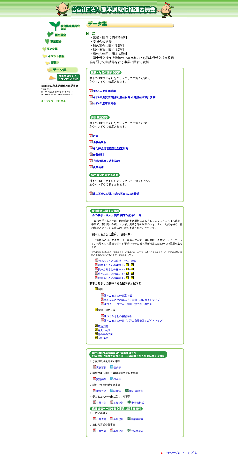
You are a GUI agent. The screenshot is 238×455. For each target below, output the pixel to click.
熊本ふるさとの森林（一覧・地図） (118, 260)
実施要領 (99, 367)
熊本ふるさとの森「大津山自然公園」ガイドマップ (131, 320)
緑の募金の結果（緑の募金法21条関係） (115, 193)
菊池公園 (103, 326)
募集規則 (116, 402)
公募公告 (99, 402)
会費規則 (96, 154)
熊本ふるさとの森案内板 (116, 295)
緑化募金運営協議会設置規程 (108, 148)
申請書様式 (135, 402)
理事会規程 (97, 142)
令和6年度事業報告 (102, 103)
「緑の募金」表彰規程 (104, 161)
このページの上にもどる (180, 452)
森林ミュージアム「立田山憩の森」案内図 (126, 304)
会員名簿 (96, 167)
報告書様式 (134, 391)
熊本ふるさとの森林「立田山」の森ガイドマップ (130, 299)
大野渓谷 (103, 338)
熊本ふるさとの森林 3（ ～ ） (117, 273)
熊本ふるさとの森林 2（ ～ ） (114, 269)
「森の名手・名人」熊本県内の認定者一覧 (115, 215)
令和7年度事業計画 (102, 91)
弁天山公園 (104, 330)
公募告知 (99, 419)
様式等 (115, 367)
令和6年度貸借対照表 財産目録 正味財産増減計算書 (122, 97)
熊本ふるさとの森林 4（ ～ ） (117, 278)
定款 (93, 136)
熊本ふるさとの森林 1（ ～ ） (116, 265)
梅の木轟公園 (105, 334)
